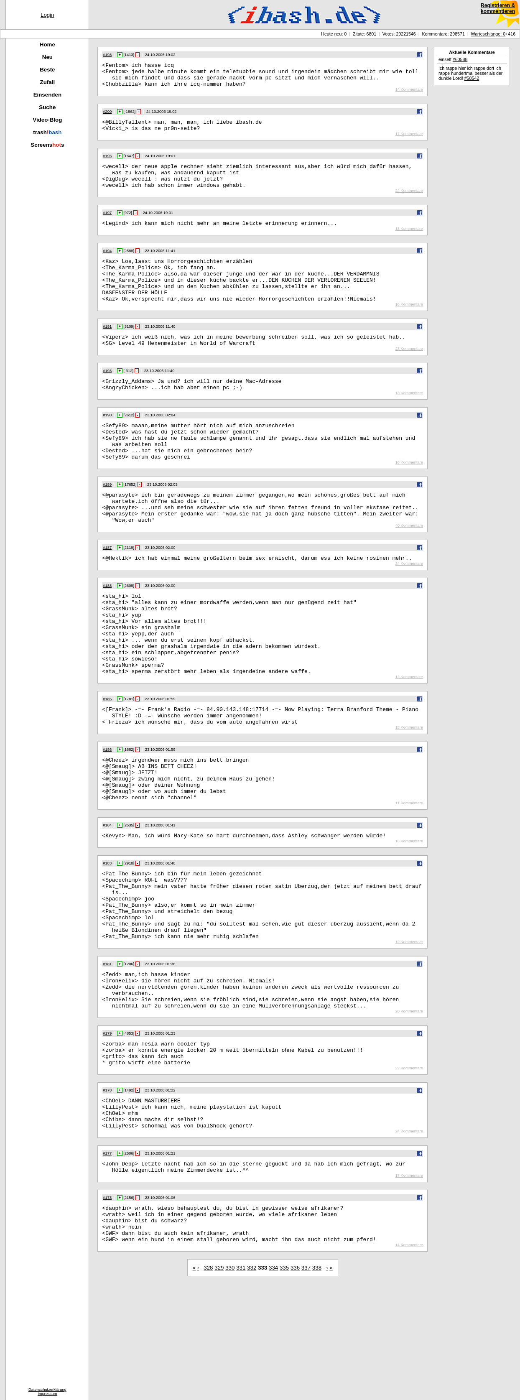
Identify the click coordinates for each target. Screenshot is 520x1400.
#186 (107, 812)
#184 (107, 897)
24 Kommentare (409, 203)
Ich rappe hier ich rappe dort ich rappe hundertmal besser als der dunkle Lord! (470, 73)
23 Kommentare (409, 374)
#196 (107, 163)
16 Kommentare (409, 327)
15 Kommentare (409, 790)
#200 (107, 117)
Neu (47, 57)
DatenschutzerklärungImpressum (47, 1391)
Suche (47, 107)
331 (240, 1383)
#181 (107, 1050)
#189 (107, 520)
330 (230, 1383)
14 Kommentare (409, 94)
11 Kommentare (409, 874)
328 (208, 1383)
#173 (107, 1305)
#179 (107, 1127)
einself (452, 59)
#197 (107, 225)
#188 (107, 628)
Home (47, 44)
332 (251, 1383)
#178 (107, 1189)
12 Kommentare (409, 736)
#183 (107, 936)
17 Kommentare (409, 141)
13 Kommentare (409, 242)
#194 (107, 265)
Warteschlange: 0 (488, 33)
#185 (107, 758)
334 (273, 1383)
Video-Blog (47, 120)
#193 (107, 396)
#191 (107, 349)
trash (47, 132)
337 (306, 1383)
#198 (107, 55)
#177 (107, 1259)
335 (284, 1383)
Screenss (47, 145)
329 (219, 1383)
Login (47, 15)
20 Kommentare (409, 1105)
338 (316, 1383)
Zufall (47, 82)
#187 (107, 589)
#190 (107, 443)
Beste (47, 69)
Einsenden (47, 95)
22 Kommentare (409, 1167)
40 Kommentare (409, 567)
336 (295, 1383)
